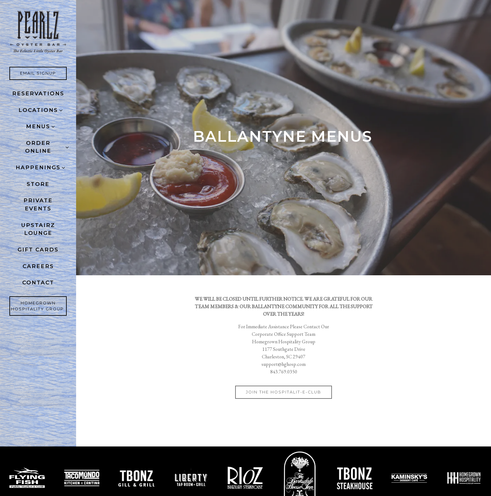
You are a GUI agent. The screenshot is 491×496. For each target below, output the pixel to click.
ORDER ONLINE (38, 147)
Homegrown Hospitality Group (39, 306)
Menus (38, 126)
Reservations (38, 93)
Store (38, 184)
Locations (38, 110)
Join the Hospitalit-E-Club (283, 392)
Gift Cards (39, 249)
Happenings (38, 167)
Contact (38, 282)
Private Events (38, 204)
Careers (40, 265)
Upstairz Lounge (38, 229)
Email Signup (43, 73)
